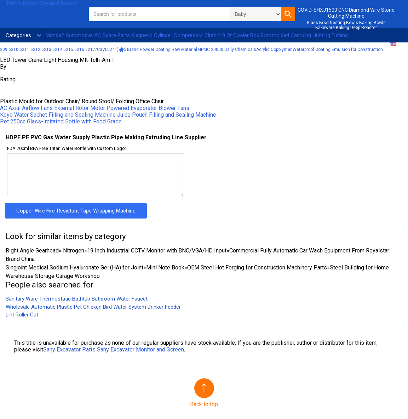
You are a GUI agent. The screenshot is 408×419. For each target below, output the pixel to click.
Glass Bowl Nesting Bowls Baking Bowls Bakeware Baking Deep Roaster (346, 25)
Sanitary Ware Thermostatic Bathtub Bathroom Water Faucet (77, 299)
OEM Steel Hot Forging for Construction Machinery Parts (257, 267)
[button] (288, 14)
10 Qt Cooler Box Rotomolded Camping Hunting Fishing (283, 35)
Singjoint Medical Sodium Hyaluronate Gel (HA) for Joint (74, 267)
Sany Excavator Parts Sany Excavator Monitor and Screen (113, 349)
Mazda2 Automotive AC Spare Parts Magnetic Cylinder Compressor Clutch (132, 35)
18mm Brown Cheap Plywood (42, 3)
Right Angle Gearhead (32, 250)
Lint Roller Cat (22, 315)
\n (255, 14)
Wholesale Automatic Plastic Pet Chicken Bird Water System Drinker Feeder (93, 307)
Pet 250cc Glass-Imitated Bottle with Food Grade (61, 121)
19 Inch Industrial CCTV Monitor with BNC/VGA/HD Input (156, 250)
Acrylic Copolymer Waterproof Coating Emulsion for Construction (319, 49)
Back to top (204, 404)
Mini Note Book (165, 267)
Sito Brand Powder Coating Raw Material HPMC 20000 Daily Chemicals (187, 49)
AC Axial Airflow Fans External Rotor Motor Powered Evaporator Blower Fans (94, 108)
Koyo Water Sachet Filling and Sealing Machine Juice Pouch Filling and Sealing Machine (108, 114)
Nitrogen (73, 250)
